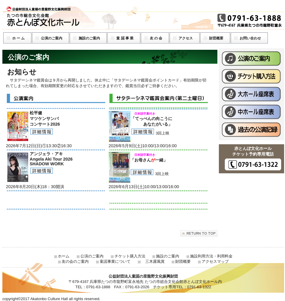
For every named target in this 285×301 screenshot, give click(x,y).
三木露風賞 (153, 261)
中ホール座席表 (251, 112)
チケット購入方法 (251, 76)
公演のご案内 (251, 58)
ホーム (63, 256)
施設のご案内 (167, 256)
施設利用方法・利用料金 (211, 256)
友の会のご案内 (75, 261)
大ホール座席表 (251, 94)
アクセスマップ (215, 261)
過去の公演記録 (251, 129)
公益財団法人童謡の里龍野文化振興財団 (143, 17)
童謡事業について (115, 261)
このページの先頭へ (198, 233)
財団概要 (183, 261)
